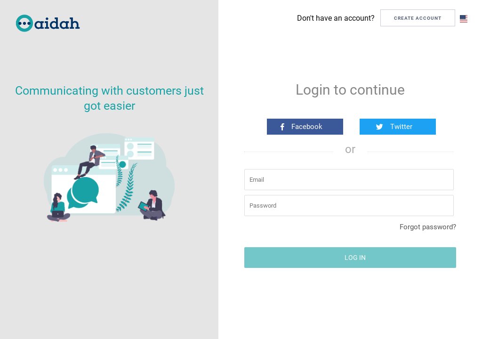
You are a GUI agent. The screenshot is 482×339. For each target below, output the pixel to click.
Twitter (394, 126)
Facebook (301, 126)
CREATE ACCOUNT (418, 18)
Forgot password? (428, 227)
